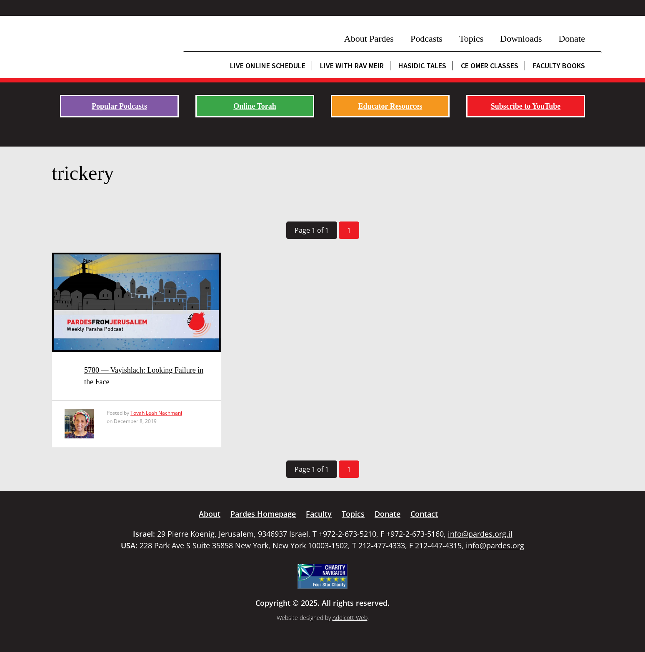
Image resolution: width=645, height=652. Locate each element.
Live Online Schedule (267, 65)
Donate (571, 38)
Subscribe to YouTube (526, 106)
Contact (424, 514)
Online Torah (254, 106)
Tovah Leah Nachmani (156, 412)
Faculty (319, 514)
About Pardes (369, 38)
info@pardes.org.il (480, 534)
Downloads (521, 38)
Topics (471, 38)
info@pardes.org (495, 545)
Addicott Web (350, 618)
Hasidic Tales (422, 65)
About (209, 514)
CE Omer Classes (489, 65)
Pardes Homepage (263, 514)
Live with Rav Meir (352, 65)
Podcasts (426, 38)
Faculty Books (559, 65)
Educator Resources (390, 106)
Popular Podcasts (119, 106)
